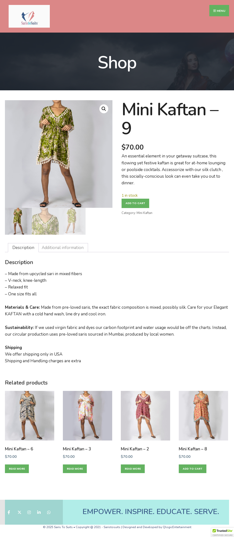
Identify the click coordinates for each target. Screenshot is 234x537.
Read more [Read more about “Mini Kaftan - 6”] (17, 469)
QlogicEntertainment (177, 527)
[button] (103, 108)
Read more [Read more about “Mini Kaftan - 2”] (133, 469)
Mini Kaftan (144, 213)
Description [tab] (23, 247)
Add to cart (135, 203)
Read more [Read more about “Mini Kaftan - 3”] (75, 469)
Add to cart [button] (192, 469)
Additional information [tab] (63, 247)
